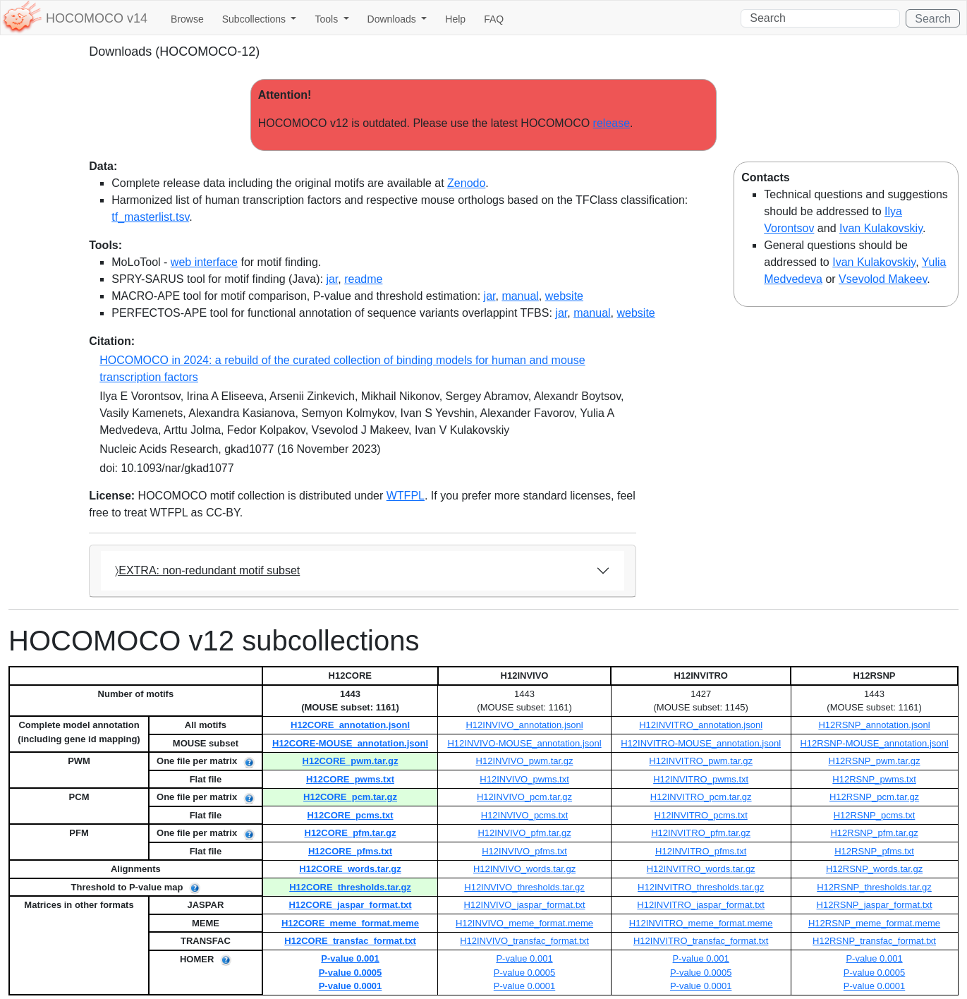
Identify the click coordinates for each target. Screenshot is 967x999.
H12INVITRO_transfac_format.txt (700, 941)
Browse (187, 19)
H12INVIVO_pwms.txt (524, 779)
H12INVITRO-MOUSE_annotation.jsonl (701, 743)
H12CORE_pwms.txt (350, 779)
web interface (204, 262)
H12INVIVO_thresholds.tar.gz (524, 887)
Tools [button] (328, 19)
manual (519, 296)
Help (455, 19)
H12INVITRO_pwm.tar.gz (701, 761)
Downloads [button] (393, 19)
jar (332, 279)
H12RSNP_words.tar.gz (874, 869)
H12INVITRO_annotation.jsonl (700, 725)
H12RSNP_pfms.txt (874, 851)
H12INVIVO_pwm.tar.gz (524, 761)
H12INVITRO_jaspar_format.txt (701, 905)
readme (363, 279)
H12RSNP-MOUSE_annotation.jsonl (874, 743)
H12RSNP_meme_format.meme (874, 923)
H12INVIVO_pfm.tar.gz (524, 833)
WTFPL (406, 496)
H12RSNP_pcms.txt (875, 815)
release (611, 123)
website (564, 296)
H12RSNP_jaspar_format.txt (874, 905)
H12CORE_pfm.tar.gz (350, 833)
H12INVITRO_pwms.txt (700, 779)
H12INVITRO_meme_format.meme (701, 923)
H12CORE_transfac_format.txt (349, 941)
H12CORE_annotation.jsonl (350, 725)
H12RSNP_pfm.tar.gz (874, 833)
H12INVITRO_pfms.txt (700, 851)
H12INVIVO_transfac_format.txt (524, 941)
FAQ (494, 19)
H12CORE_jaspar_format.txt (349, 905)
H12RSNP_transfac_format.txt (874, 941)
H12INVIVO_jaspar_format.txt (524, 905)
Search (933, 19)
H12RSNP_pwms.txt (874, 779)
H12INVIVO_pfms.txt (524, 851)
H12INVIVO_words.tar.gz (524, 869)
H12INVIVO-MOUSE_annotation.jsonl (524, 743)
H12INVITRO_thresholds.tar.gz (701, 887)
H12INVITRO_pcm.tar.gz (701, 797)
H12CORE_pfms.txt (350, 851)
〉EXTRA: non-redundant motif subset (207, 570)
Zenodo (466, 183)
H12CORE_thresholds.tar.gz (350, 887)
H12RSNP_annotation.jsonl (874, 725)
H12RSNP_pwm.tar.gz (874, 761)
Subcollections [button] (255, 19)
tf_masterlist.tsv (150, 217)
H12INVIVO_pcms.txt (524, 815)
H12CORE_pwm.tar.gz (351, 761)
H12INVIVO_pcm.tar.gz (524, 797)
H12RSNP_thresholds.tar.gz (874, 887)
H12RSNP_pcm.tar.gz (874, 797)
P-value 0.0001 (350, 986)
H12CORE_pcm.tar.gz (350, 797)
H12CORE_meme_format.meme (350, 923)
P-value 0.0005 (350, 972)
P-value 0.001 (350, 958)
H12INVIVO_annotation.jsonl (524, 725)
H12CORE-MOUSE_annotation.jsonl (350, 743)
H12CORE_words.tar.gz (350, 869)
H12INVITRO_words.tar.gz (701, 869)
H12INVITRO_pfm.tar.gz (700, 833)
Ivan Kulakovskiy (881, 228)
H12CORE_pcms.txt (350, 815)
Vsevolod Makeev (883, 279)
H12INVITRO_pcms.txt (701, 815)
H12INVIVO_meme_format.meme (524, 923)
